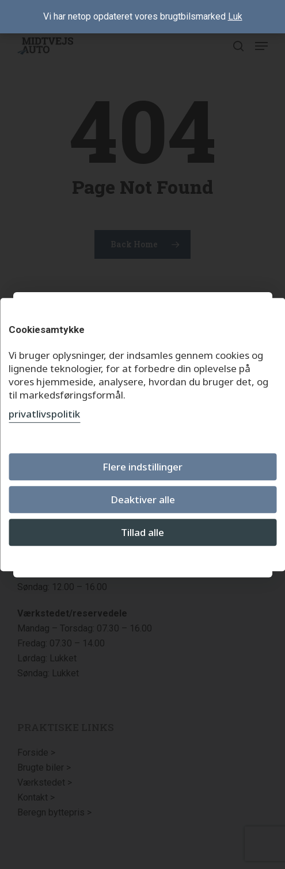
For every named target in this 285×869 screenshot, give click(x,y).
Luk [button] (235, 16)
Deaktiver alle (143, 499)
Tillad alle (142, 532)
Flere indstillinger (142, 466)
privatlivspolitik (44, 413)
